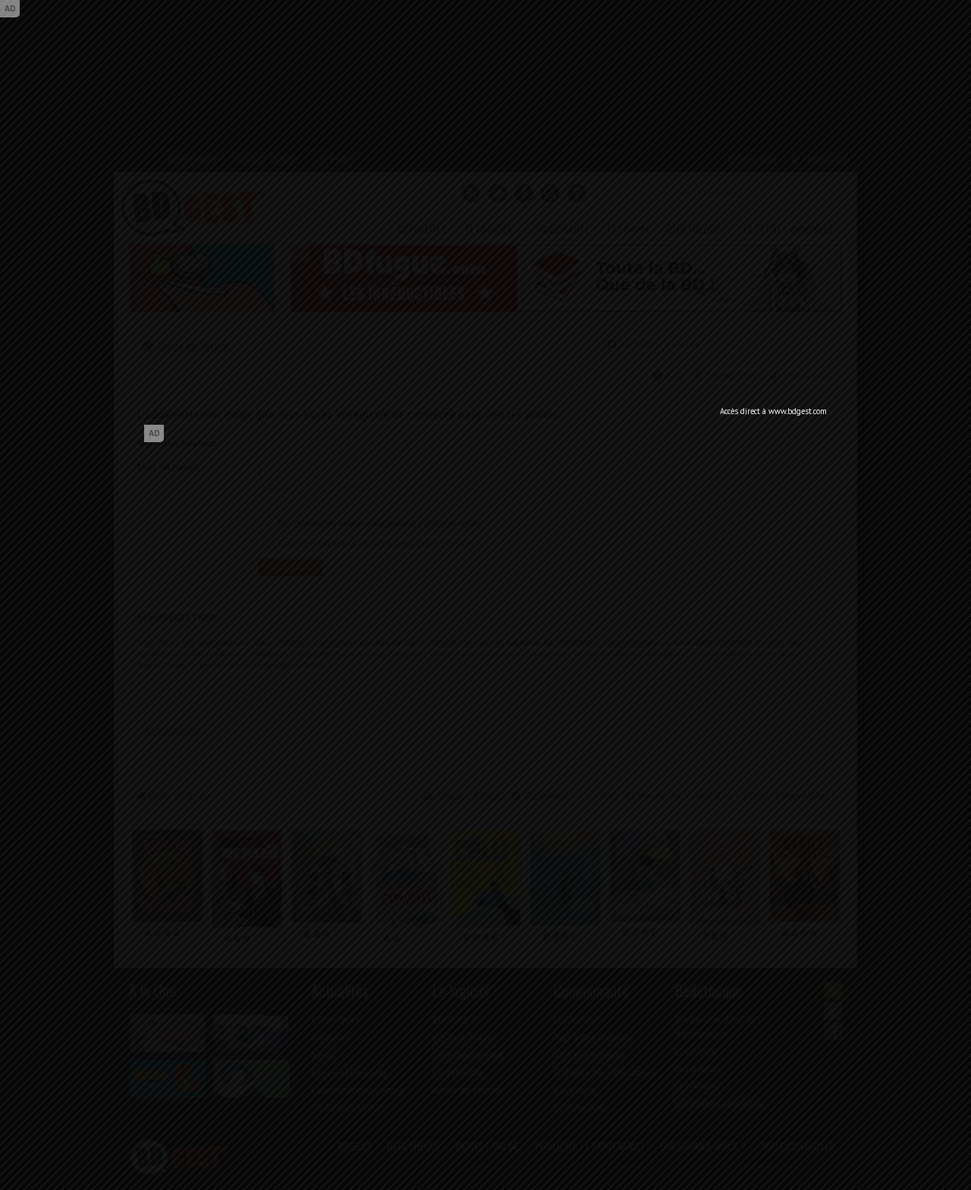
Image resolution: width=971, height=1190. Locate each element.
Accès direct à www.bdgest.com (773, 411)
